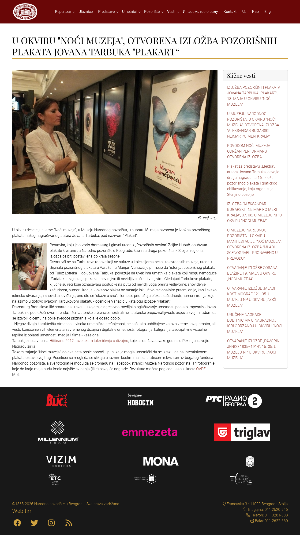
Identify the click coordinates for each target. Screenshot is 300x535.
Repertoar (64, 11)
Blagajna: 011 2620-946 (267, 509)
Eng (267, 11)
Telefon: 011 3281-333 (269, 515)
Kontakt (230, 11)
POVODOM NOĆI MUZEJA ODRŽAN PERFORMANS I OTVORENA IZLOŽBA (248, 151)
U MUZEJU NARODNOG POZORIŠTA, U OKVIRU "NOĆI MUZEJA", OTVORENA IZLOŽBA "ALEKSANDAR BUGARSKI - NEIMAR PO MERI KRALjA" (253, 125)
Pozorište (152, 11)
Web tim (22, 511)
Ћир (255, 11)
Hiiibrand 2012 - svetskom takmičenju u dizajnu (88, 341)
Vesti (172, 11)
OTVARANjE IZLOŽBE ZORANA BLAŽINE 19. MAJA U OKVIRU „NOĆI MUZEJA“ (252, 273)
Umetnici (130, 11)
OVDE (201, 369)
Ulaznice (86, 11)
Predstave (107, 11)
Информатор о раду (200, 11)
